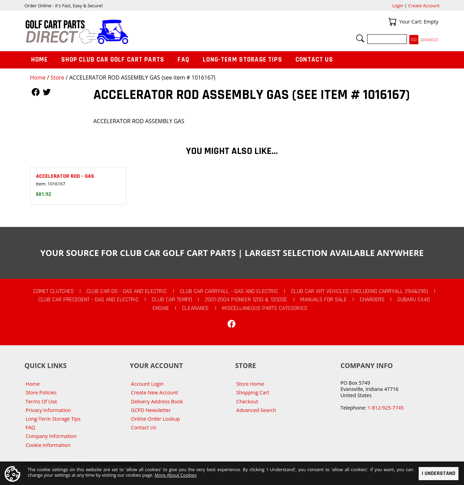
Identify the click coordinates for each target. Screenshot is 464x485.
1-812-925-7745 (385, 407)
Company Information (51, 436)
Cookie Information (48, 445)
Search (360, 38)
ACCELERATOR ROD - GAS (65, 176)
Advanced (429, 40)
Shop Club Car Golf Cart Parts (112, 59)
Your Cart (392, 21)
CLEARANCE (195, 308)
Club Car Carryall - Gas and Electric (229, 291)
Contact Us (314, 59)
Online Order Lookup (155, 418)
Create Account (424, 5)
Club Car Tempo (172, 299)
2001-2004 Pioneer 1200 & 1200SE (246, 299)
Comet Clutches (53, 291)
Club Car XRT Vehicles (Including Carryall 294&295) (359, 291)
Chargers (372, 299)
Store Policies (41, 392)
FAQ (183, 59)
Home (38, 77)
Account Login (147, 384)
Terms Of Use (41, 401)
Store (57, 77)
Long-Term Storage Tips (242, 59)
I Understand (438, 473)
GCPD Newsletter (151, 410)
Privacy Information (48, 410)
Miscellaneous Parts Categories (264, 308)
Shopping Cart (252, 392)
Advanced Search (256, 410)
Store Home (250, 384)
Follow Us (35, 92)
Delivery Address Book (157, 401)
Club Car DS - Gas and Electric (127, 291)
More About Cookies (176, 475)
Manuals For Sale (323, 299)
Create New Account (154, 392)
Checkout (247, 401)
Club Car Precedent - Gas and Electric (88, 299)
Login (397, 5)
